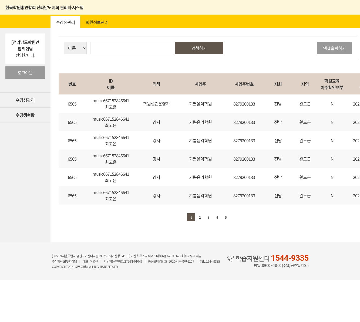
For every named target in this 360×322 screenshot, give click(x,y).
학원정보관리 (97, 22)
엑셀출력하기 (334, 48)
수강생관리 (25, 100)
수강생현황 (25, 115)
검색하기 (199, 48)
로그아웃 (25, 72)
